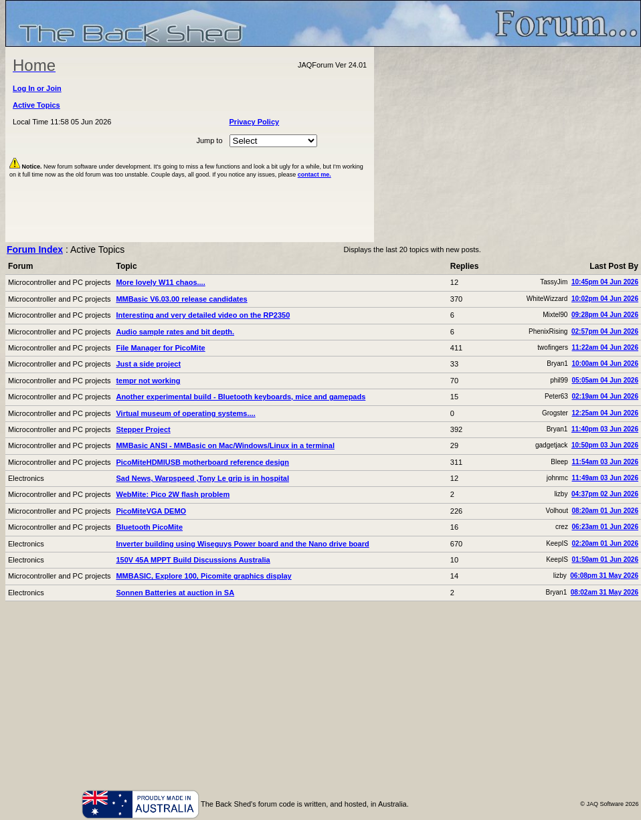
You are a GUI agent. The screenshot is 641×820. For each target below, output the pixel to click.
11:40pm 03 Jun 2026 (604, 429)
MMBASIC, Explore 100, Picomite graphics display (203, 576)
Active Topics (36, 105)
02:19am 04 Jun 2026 (604, 396)
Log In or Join (37, 88)
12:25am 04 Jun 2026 (604, 413)
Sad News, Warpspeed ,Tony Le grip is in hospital (202, 478)
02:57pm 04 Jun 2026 (604, 331)
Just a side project (148, 364)
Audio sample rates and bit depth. (175, 332)
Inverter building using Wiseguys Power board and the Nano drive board (242, 544)
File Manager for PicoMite (160, 348)
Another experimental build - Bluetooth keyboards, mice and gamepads (240, 397)
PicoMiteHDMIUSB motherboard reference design (202, 462)
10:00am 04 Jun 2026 (604, 363)
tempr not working (148, 381)
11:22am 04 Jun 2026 (604, 347)
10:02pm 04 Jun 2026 (604, 298)
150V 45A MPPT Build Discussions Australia (193, 560)
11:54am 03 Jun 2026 (604, 462)
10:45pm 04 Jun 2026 (604, 282)
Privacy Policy (255, 122)
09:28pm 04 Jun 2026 (604, 314)
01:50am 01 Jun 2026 (604, 559)
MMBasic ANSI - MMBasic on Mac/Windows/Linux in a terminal (225, 445)
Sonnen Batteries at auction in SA (175, 593)
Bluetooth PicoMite (149, 527)
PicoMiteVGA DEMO (151, 511)
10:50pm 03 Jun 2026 (604, 445)
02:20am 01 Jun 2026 (604, 543)
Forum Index (35, 249)
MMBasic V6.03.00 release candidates (181, 299)
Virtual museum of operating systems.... (185, 413)
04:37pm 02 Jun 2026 (604, 494)
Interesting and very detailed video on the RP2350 (203, 315)
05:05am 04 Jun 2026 (604, 380)
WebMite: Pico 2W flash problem (173, 494)
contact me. (314, 174)
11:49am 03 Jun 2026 (604, 478)
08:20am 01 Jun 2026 (604, 510)
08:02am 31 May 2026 (604, 592)
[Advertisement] (508, 144)
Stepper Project (143, 429)
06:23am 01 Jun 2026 (604, 526)
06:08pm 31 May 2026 (604, 575)
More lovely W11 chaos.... (160, 282)
